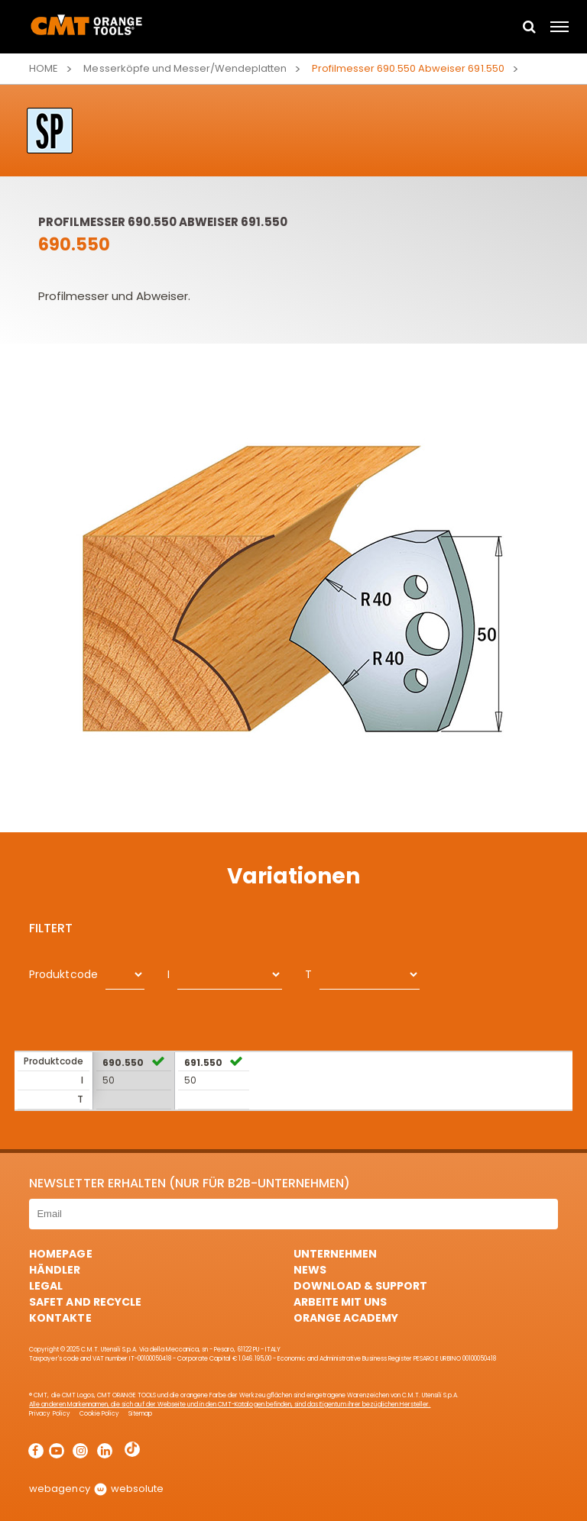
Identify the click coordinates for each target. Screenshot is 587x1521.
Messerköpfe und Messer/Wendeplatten (185, 68)
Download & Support (360, 1285)
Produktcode (63, 974)
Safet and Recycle (85, 1301)
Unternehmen (335, 1253)
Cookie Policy (99, 1414)
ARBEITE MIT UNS (340, 1301)
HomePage (60, 1253)
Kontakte (60, 1318)
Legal (46, 1285)
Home (43, 68)
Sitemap (140, 1414)
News (310, 1269)
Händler (54, 1269)
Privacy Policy (49, 1414)
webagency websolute (96, 1488)
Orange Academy (346, 1318)
